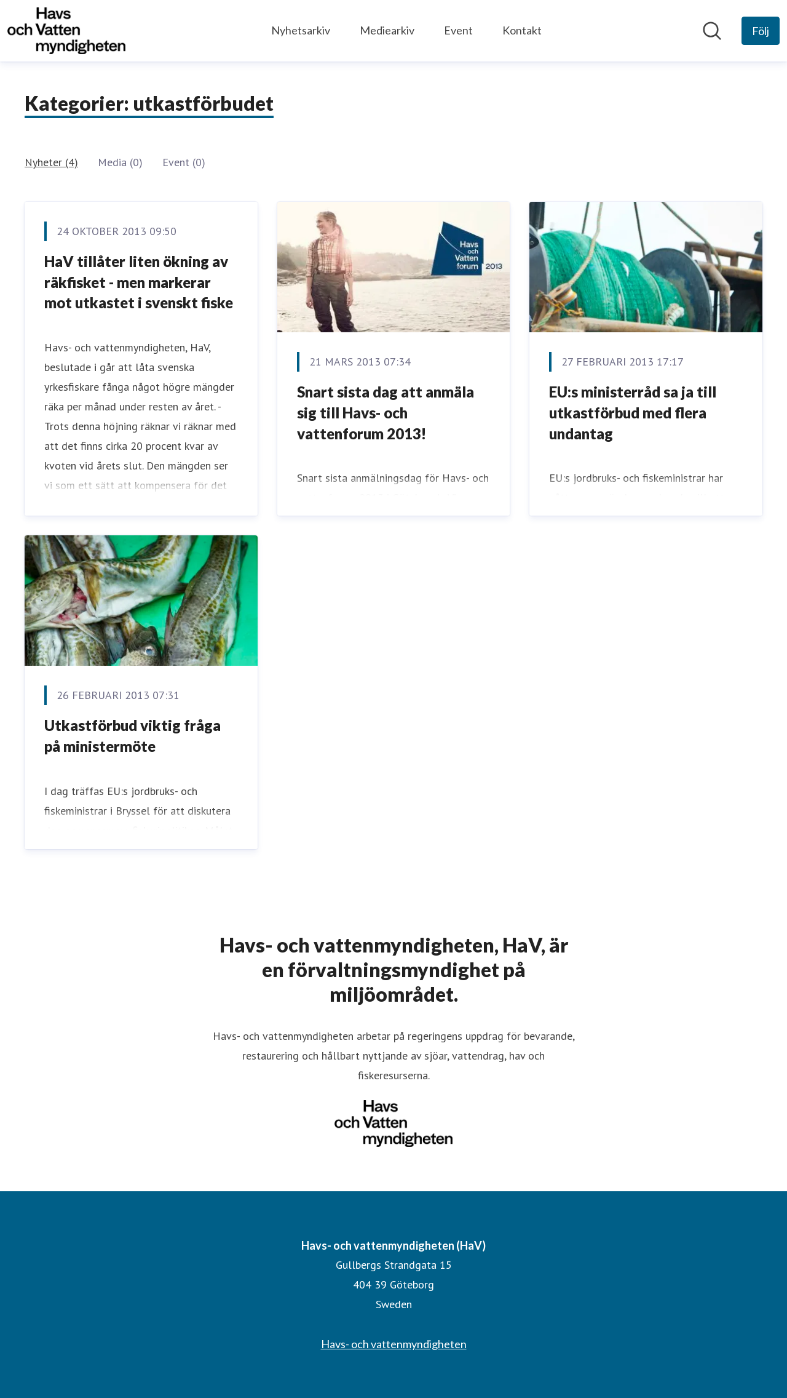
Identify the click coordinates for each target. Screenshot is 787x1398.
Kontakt (522, 30)
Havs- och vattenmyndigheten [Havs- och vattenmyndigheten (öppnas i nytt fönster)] (394, 1344)
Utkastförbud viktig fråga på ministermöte (132, 735)
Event (458, 30)
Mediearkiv (387, 30)
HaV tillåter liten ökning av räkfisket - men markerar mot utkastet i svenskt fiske (138, 281)
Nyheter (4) (51, 162)
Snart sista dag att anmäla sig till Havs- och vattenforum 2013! (385, 412)
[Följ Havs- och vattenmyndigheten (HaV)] (761, 31)
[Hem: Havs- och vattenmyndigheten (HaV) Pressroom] (66, 30)
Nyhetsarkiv (300, 30)
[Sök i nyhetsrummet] (712, 31)
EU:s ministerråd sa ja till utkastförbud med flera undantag (632, 412)
